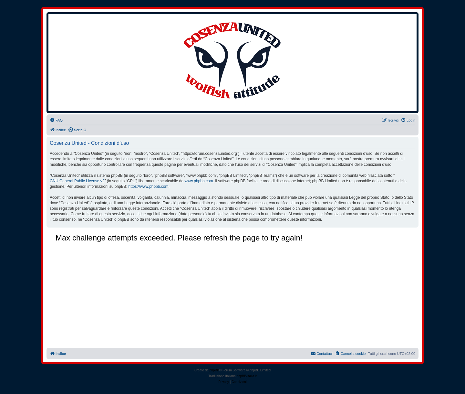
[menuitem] (56, 120)
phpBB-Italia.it (247, 376)
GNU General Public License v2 (77, 181)
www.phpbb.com (199, 181)
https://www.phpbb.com (148, 186)
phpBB (214, 370)
